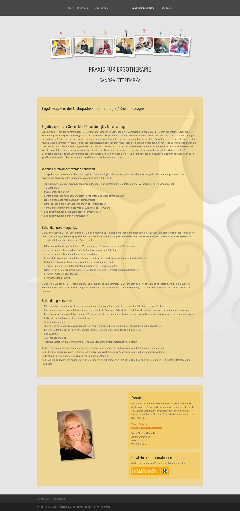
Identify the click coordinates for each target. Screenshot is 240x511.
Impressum (43, 498)
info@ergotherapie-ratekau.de (146, 427)
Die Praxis (82, 8)
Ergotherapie (101, 8)
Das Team (166, 8)
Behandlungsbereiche (143, 8)
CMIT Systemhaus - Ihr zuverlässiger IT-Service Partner (81, 506)
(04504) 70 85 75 (139, 423)
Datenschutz (59, 498)
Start (70, 8)
